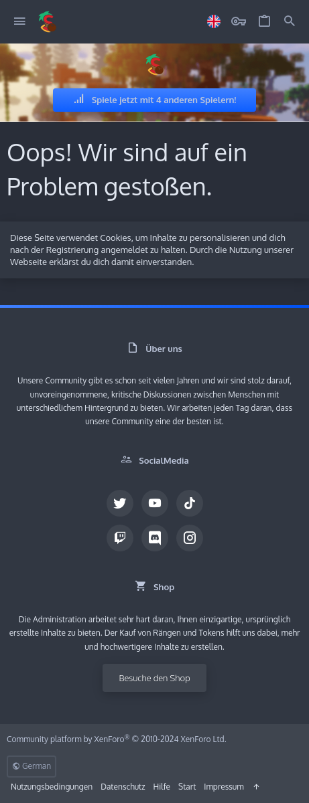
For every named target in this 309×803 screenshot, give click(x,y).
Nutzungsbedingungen (51, 787)
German (31, 766)
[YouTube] (154, 503)
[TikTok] (189, 503)
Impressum (223, 787)
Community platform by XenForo (117, 739)
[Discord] (154, 538)
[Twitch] (120, 538)
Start (187, 787)
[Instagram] (189, 538)
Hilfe (161, 787)
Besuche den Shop (154, 678)
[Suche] (289, 22)
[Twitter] (120, 503)
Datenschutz (123, 787)
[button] (20, 21)
